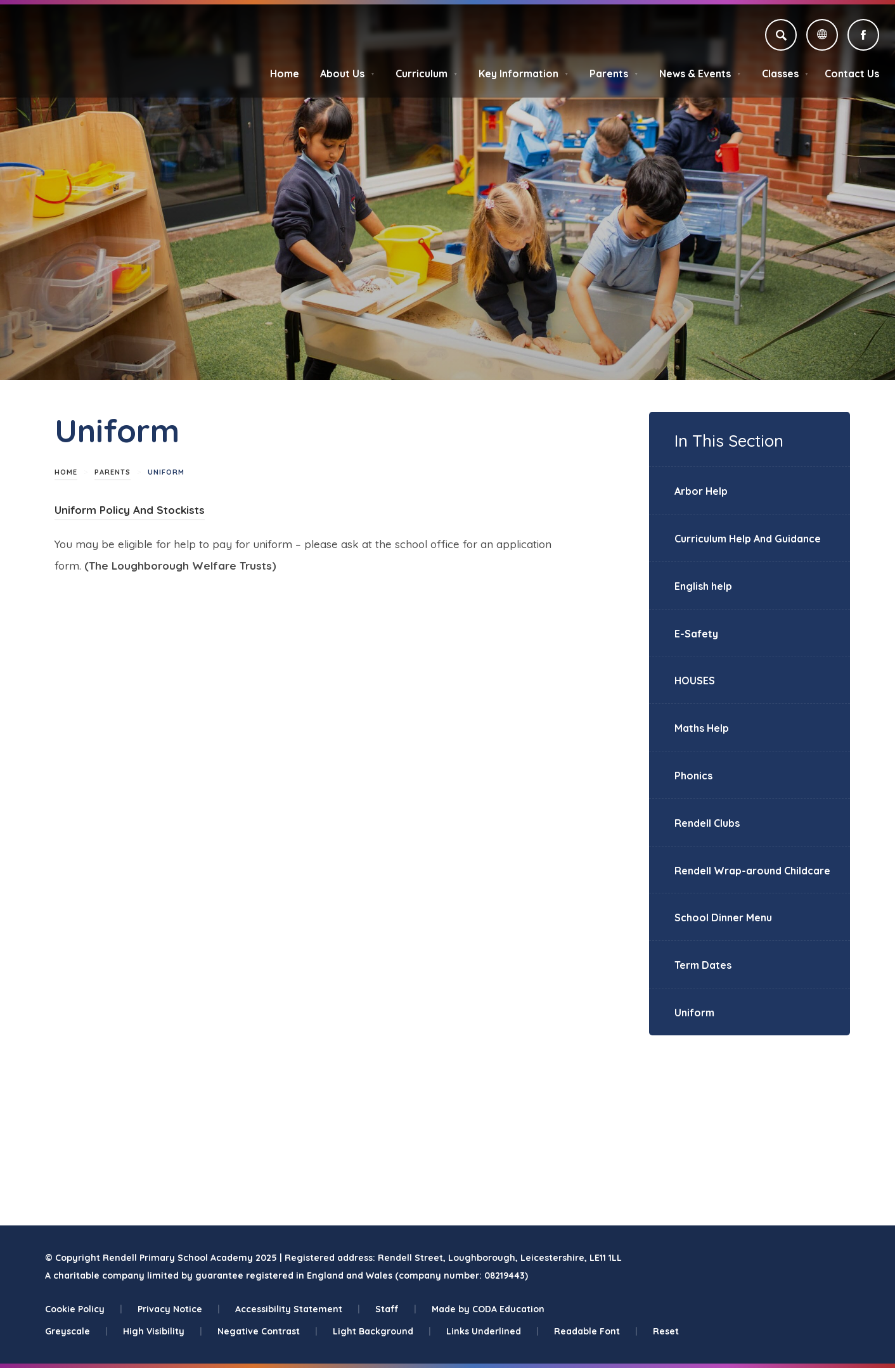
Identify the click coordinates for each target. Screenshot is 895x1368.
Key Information (524, 73)
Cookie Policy (83, 1309)
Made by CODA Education (488, 1309)
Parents (613, 73)
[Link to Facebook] (863, 34)
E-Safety (696, 633)
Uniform (694, 1012)
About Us (347, 73)
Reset (666, 1331)
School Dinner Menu (723, 917)
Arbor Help (701, 491)
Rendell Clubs (707, 823)
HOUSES (694, 680)
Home (284, 73)
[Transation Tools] (822, 35)
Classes (785, 73)
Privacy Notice (179, 1309)
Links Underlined (492, 1331)
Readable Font (596, 1331)
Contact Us (852, 73)
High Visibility (162, 1331)
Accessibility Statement (297, 1309)
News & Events (700, 73)
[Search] (781, 35)
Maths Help (701, 728)
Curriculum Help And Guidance (747, 538)
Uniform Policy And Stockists (130, 509)
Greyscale (76, 1331)
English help (703, 586)
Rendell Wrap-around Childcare (752, 870)
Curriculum (427, 73)
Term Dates (702, 965)
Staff (395, 1309)
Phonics (693, 775)
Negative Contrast (267, 1331)
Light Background (382, 1331)
